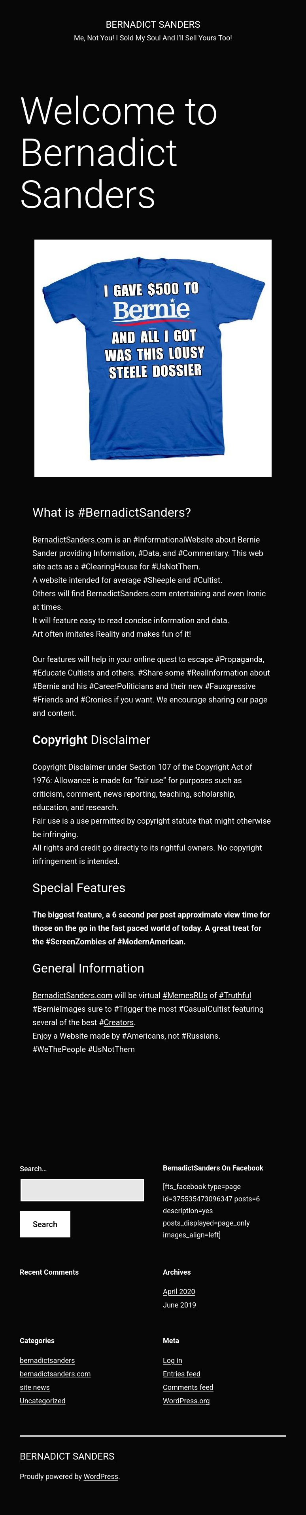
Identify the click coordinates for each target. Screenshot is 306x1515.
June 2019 (179, 1305)
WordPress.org (186, 1401)
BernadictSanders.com (72, 539)
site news (35, 1387)
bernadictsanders (47, 1360)
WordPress (101, 1476)
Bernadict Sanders (153, 24)
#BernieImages (59, 1009)
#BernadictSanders (131, 512)
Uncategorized (43, 1401)
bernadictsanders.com (55, 1374)
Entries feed (181, 1374)
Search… (33, 1169)
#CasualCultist (204, 1009)
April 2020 (179, 1291)
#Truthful (235, 995)
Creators (119, 1022)
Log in (172, 1360)
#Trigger (129, 1009)
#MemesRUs (185, 995)
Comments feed (188, 1387)
